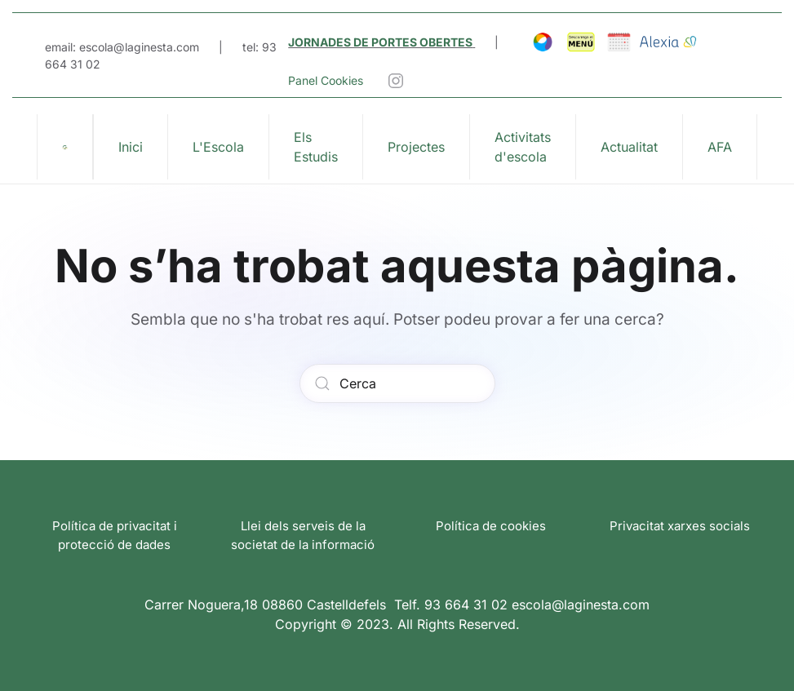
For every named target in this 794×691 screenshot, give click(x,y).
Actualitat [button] (629, 147)
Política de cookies (491, 526)
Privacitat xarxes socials (680, 526)
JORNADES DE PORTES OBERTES (380, 42)
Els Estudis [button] (316, 147)
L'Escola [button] (218, 147)
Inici (130, 147)
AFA (720, 147)
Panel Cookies (325, 80)
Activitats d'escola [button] (523, 147)
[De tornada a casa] (65, 146)
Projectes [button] (416, 147)
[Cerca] (397, 383)
